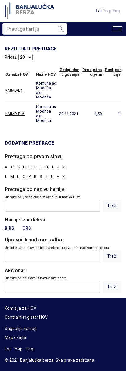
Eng (116, 10)
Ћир (107, 10)
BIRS (9, 228)
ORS (26, 228)
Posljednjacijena (115, 72)
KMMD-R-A (15, 113)
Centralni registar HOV (26, 317)
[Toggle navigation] (117, 29)
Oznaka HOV (16, 74)
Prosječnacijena (92, 72)
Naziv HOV (46, 74)
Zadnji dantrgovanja (69, 72)
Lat (99, 10)
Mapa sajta (15, 337)
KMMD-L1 (13, 90)
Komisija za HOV (20, 308)
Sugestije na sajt (21, 328)
